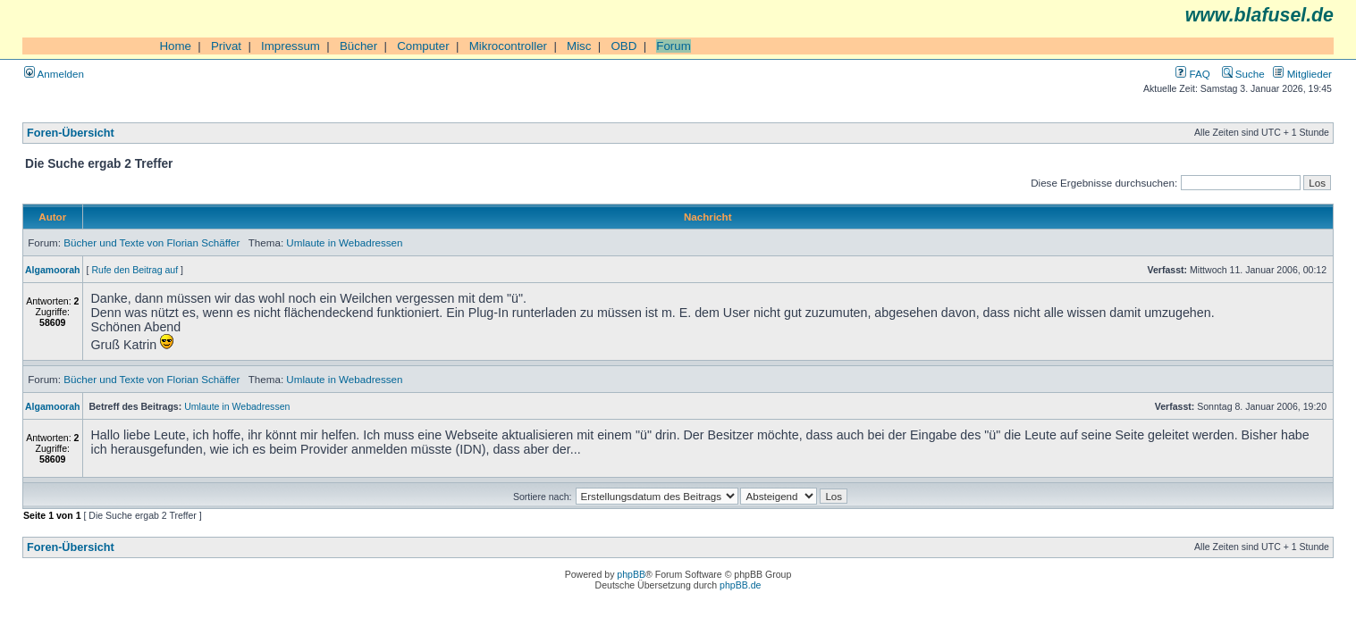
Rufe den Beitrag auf (134, 269)
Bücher (358, 46)
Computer (423, 46)
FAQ (1192, 73)
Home (175, 46)
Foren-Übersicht (70, 133)
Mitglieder (1302, 73)
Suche (1243, 73)
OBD (623, 46)
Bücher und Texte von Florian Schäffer (151, 242)
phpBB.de (740, 585)
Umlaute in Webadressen (344, 242)
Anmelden (54, 73)
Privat (226, 46)
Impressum (290, 46)
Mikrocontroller (508, 46)
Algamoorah (52, 269)
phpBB (631, 574)
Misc (579, 46)
